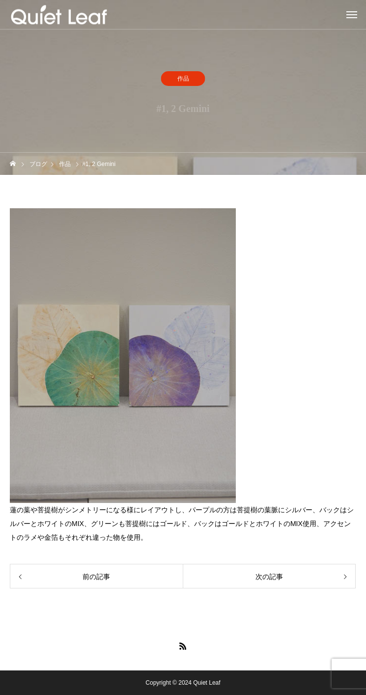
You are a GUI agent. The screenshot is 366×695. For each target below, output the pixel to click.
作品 (183, 79)
